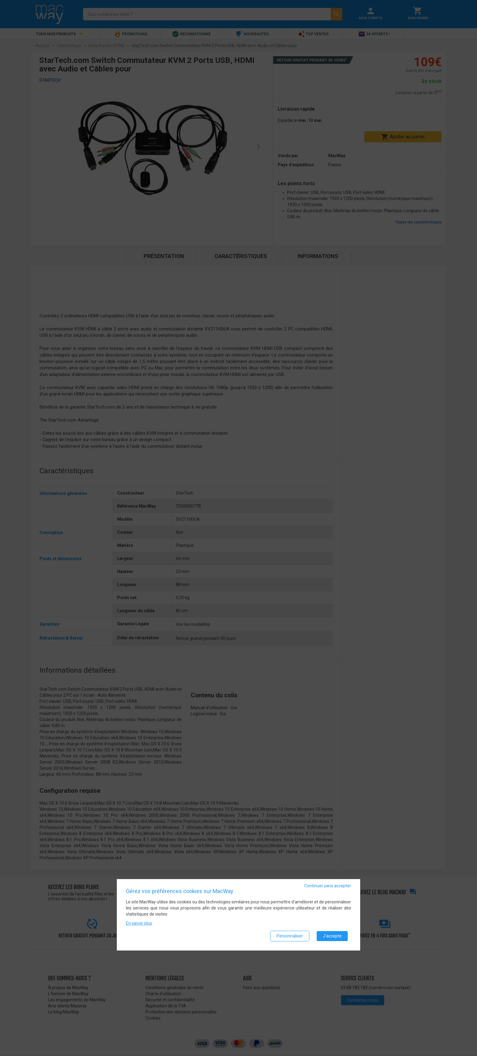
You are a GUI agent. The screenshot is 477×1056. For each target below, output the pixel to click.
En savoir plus (139, 923)
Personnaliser (290, 935)
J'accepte (332, 935)
